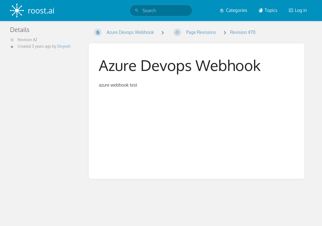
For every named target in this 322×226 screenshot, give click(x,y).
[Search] (137, 10)
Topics (267, 10)
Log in (298, 10)
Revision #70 (243, 32)
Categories (233, 10)
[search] (161, 10)
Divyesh (63, 46)
